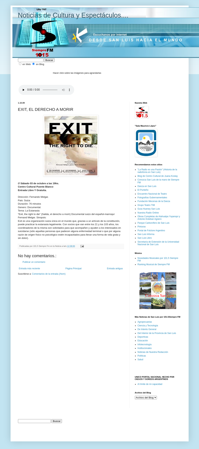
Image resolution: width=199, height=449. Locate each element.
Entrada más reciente (29, 268)
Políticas (142, 355)
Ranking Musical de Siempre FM (154, 264)
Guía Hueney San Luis (149, 209)
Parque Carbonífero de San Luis (154, 223)
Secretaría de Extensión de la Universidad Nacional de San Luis (158, 243)
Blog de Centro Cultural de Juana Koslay (158, 176)
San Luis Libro (145, 238)
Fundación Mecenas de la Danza (154, 201)
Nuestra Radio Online (148, 212)
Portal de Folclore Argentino (151, 230)
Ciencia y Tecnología (148, 325)
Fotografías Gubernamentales (152, 197)
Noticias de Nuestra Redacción (153, 352)
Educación (143, 340)
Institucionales (145, 348)
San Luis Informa (146, 234)
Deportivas (143, 337)
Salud (140, 359)
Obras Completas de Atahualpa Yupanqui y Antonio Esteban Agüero (159, 217)
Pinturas (142, 226)
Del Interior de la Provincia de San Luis (157, 333)
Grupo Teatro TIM (146, 205)
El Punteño (143, 190)
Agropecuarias (145, 322)
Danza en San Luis (147, 186)
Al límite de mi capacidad (150, 384)
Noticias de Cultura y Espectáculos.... (73, 15)
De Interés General (147, 329)
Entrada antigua (115, 268)
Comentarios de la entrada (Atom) (49, 274)
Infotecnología (145, 344)
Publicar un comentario (34, 262)
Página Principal (73, 268)
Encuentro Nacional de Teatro (152, 194)
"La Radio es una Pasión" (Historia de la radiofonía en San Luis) (157, 170)
